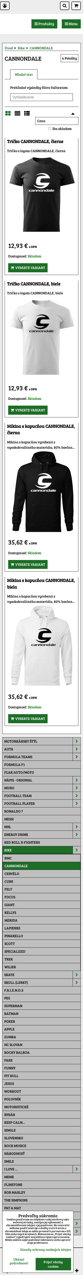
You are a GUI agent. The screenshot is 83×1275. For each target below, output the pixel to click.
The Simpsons (15, 1200)
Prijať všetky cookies (53, 1264)
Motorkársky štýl (42, 741)
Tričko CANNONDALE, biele (33, 284)
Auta (42, 749)
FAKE (8, 1060)
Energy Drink (42, 834)
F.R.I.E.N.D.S (13, 990)
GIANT (9, 904)
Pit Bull (11, 1075)
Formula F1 (14, 764)
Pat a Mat (12, 1207)
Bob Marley (14, 1192)
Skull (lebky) (42, 982)
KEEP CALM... (14, 1122)
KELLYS (10, 912)
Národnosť (14, 1153)
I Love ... (42, 1169)
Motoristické (16, 1106)
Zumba (10, 1036)
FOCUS (9, 896)
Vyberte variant (28, 267)
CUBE (8, 881)
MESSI (9, 819)
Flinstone (13, 1184)
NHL (42, 827)
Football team (42, 795)
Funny (9, 1068)
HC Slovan (13, 1044)
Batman (11, 1013)
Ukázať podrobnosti (19, 1261)
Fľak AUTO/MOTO (19, 772)
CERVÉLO (11, 873)
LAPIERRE (12, 928)
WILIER (10, 966)
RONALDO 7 (13, 811)
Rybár (9, 1114)
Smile (9, 1161)
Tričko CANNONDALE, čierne (35, 141)
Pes (7, 998)
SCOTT (9, 943)
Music (42, 788)
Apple (9, 1029)
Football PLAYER (42, 803)
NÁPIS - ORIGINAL (42, 780)
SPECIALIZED (14, 951)
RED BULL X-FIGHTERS (22, 842)
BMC (8, 858)
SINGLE (10, 1130)
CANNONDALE (16, 865)
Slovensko (13, 1138)
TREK (8, 959)
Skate (42, 974)
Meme (9, 1176)
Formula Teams (42, 757)
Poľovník (12, 1099)
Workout (12, 1091)
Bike (42, 850)
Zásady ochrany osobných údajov (45, 1249)
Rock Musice (15, 1145)
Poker (9, 1021)
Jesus (9, 1083)
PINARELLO (13, 935)
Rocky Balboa (17, 1052)
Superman (13, 1005)
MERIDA (10, 920)
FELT (8, 889)
